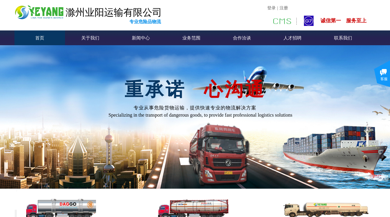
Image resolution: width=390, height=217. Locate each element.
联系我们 (343, 38)
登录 (271, 8)
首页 (39, 38)
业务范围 (191, 38)
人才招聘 (292, 38)
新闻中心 (141, 38)
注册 (284, 8)
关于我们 (90, 38)
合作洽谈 (242, 38)
